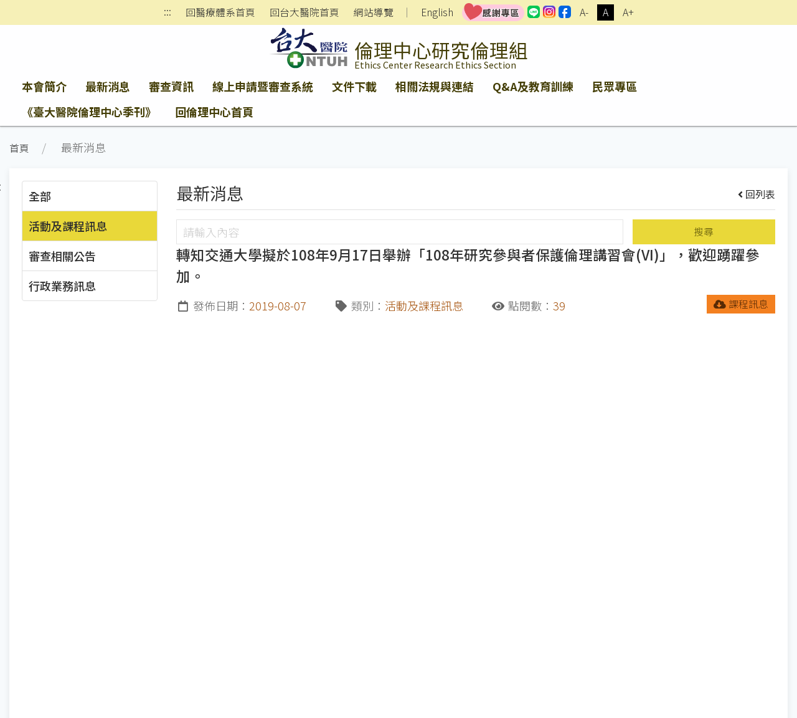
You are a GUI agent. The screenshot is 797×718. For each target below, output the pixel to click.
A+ (628, 12)
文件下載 (354, 86)
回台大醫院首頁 (304, 12)
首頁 (19, 148)
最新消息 (107, 86)
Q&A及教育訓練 (533, 86)
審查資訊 (171, 86)
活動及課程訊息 (68, 226)
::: (167, 13)
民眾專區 (614, 86)
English (437, 12)
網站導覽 (374, 12)
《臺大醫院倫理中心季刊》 (89, 111)
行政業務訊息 (62, 285)
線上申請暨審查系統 (262, 86)
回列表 (757, 193)
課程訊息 (741, 304)
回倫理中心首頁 (214, 111)
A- (584, 12)
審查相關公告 (62, 255)
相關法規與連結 (434, 86)
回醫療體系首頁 (220, 12)
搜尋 (704, 231)
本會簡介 (44, 86)
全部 (40, 196)
